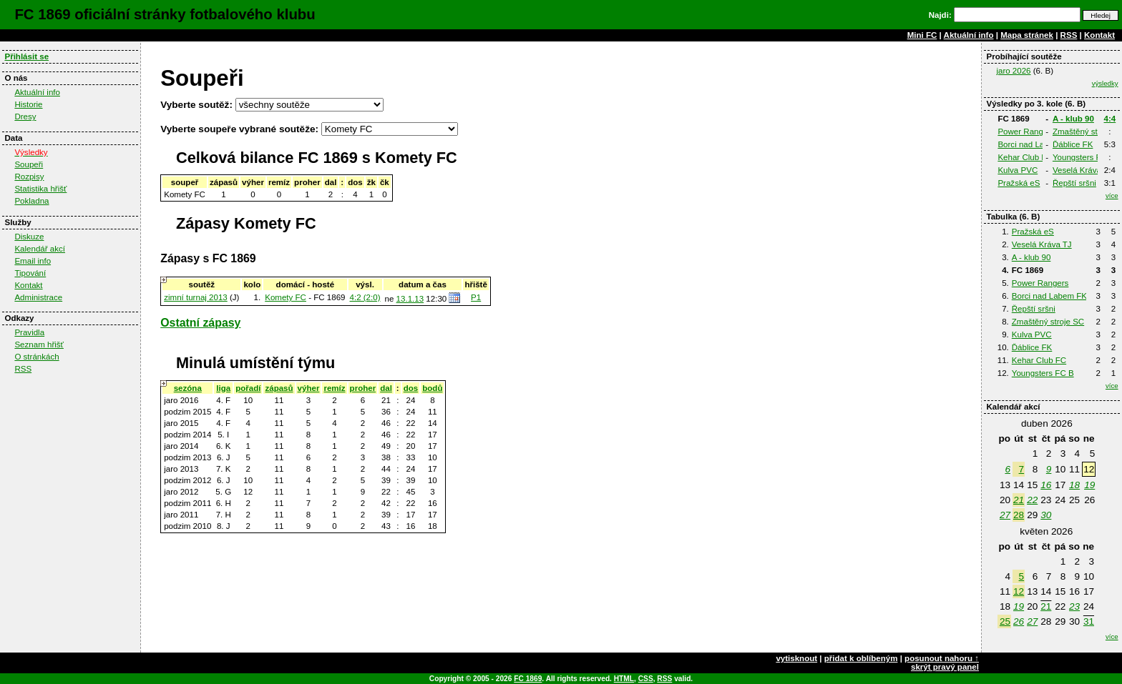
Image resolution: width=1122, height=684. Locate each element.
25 (1005, 621)
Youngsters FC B (1084, 157)
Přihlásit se (26, 56)
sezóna (188, 388)
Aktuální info (969, 35)
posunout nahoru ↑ (941, 658)
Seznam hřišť (39, 344)
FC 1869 (528, 679)
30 (1045, 515)
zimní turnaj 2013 (196, 297)
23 (1074, 606)
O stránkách (36, 356)
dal (386, 388)
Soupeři (28, 164)
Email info (32, 261)
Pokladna (31, 201)
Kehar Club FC (1024, 157)
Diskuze (29, 236)
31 (1088, 621)
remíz (334, 388)
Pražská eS (1018, 183)
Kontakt (1099, 35)
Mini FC (922, 35)
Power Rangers (1026, 131)
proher (363, 388)
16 (1045, 485)
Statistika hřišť (40, 188)
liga (223, 388)
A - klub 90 (1073, 118)
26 (1018, 621)
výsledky (1105, 83)
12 (1018, 591)
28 (1018, 515)
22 (1032, 500)
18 (1074, 485)
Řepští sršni (1074, 183)
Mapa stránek (1026, 35)
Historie (28, 104)
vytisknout (796, 658)
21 (1018, 500)
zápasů (279, 388)
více (1112, 195)
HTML (624, 679)
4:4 (1110, 118)
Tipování (30, 273)
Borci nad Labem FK (1035, 144)
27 (1005, 515)
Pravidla (29, 332)
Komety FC (285, 297)
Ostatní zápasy (200, 323)
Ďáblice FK (1073, 144)
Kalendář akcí (39, 248)
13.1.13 (410, 298)
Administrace (38, 297)
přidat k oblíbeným (861, 658)
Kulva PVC (1017, 170)
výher (309, 388)
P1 (476, 297)
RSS (1069, 35)
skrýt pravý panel (945, 667)
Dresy (25, 116)
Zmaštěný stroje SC (1048, 321)
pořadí (247, 388)
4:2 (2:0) (365, 297)
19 (1089, 485)
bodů (432, 388)
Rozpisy (29, 176)
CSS (645, 679)
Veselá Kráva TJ (1083, 170)
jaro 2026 (1013, 70)
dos (411, 388)
